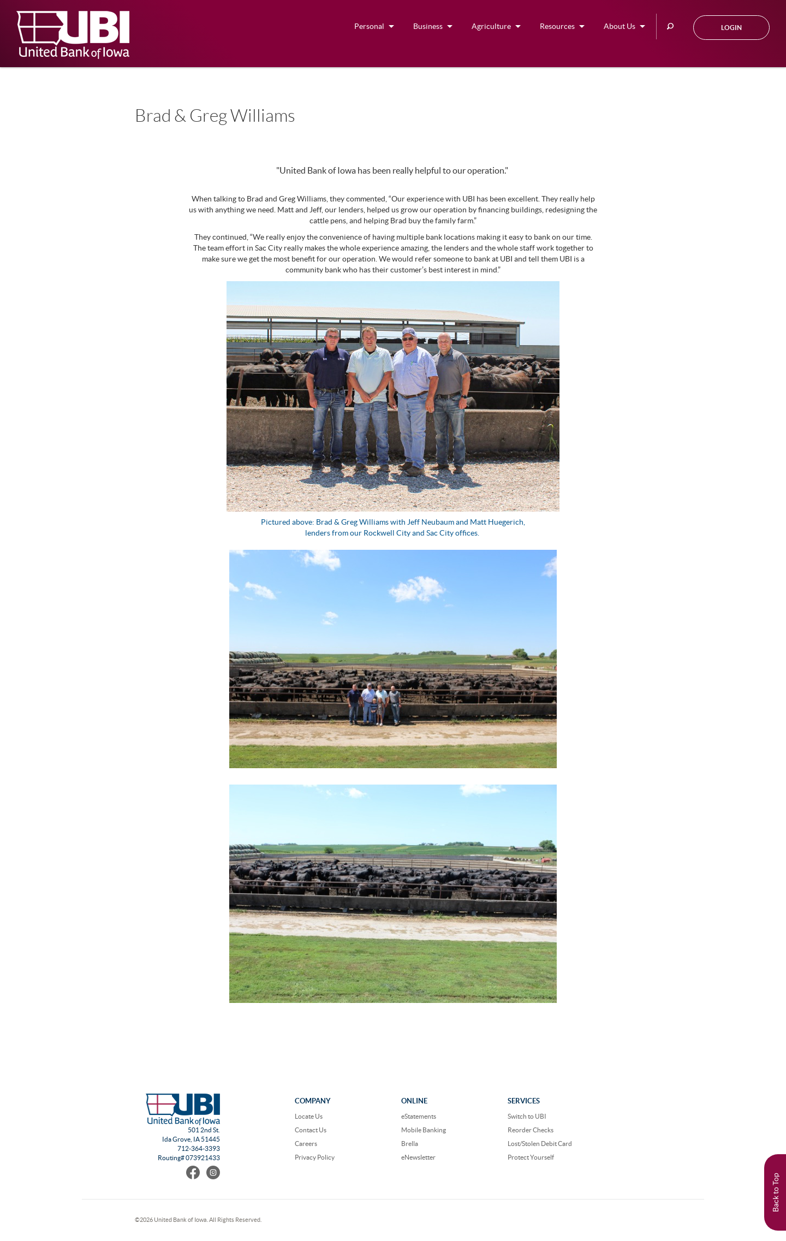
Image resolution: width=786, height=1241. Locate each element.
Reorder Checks (530, 1129)
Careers (306, 1143)
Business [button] (428, 26)
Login (731, 27)
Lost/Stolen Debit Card (540, 1143)
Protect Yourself (531, 1157)
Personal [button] (369, 26)
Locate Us (309, 1116)
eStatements (418, 1116)
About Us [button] (619, 26)
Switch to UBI (527, 1116)
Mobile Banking (423, 1129)
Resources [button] (557, 26)
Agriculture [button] (491, 26)
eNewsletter (418, 1157)
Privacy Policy (315, 1157)
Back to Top (775, 1192)
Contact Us (310, 1129)
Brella (409, 1143)
